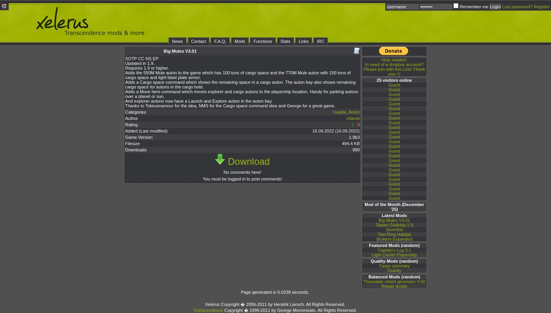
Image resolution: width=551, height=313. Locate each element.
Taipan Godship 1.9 (394, 225)
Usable (339, 112)
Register (542, 6)
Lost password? (517, 6)
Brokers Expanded (394, 239)
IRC (320, 41)
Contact (198, 41)
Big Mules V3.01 (394, 220)
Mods (240, 41)
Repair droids (394, 286)
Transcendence (208, 310)
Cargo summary (394, 265)
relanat (353, 118)
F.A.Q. (220, 41)
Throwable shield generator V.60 (394, 281)
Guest (394, 85)
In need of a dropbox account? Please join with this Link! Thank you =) (394, 66)
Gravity (394, 270)
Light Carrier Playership (394, 254)
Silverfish (394, 229)
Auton (354, 112)
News (177, 41)
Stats (285, 41)
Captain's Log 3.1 (394, 250)
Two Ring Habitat (394, 234)
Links (304, 41)
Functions (262, 41)
